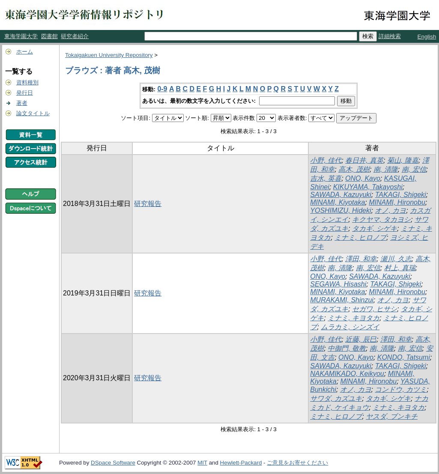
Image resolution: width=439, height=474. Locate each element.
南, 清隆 (385, 169)
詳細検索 (390, 36)
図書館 (49, 36)
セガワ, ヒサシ (374, 309)
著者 (21, 103)
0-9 (162, 88)
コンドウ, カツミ (401, 389)
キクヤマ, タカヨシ (381, 219)
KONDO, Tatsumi (403, 357)
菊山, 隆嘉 (402, 160)
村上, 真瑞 (399, 267)
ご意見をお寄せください (297, 462)
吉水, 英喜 (325, 178)
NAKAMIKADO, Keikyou (347, 373)
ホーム (24, 51)
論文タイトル (33, 113)
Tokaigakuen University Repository (108, 55)
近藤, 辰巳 (360, 339)
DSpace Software (113, 462)
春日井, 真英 (364, 160)
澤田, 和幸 (360, 258)
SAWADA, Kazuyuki (340, 194)
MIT (202, 462)
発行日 (24, 92)
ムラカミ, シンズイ (350, 327)
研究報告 (147, 203)
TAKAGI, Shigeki (400, 194)
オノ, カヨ (390, 210)
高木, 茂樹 (354, 169)
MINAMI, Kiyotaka (337, 202)
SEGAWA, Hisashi (338, 284)
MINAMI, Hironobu (397, 202)
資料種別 (27, 82)
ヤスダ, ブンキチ (392, 416)
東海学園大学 (21, 36)
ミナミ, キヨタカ (353, 318)
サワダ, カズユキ (336, 398)
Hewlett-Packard (241, 462)
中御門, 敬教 (347, 348)
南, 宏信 (414, 169)
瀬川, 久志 (396, 258)
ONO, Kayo (362, 178)
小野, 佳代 (325, 160)
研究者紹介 (75, 36)
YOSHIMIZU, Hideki (340, 210)
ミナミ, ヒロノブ (360, 237)
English (427, 36)
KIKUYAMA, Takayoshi (368, 187)
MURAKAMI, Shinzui (341, 300)
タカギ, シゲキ (374, 228)
